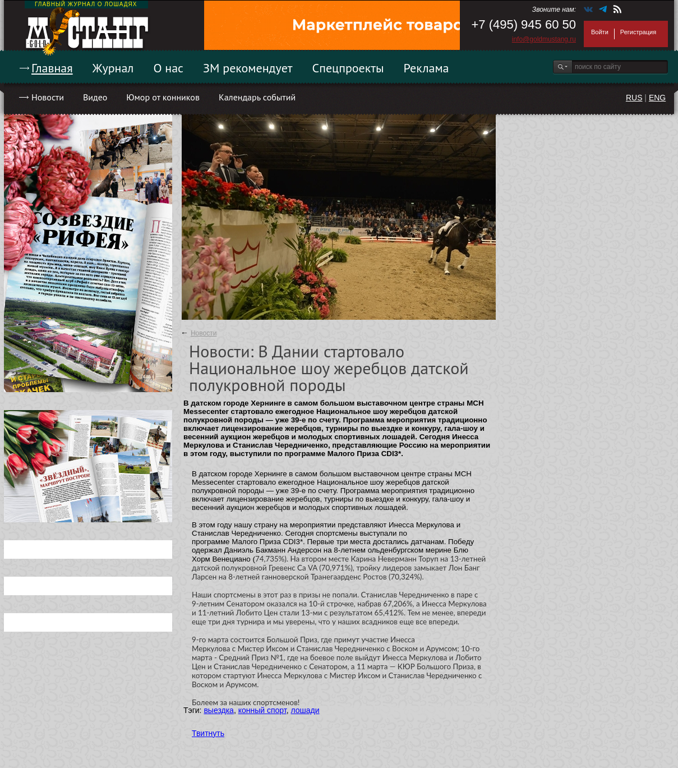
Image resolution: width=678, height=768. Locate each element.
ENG (657, 97)
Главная (52, 68)
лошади (304, 710)
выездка (218, 710)
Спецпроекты (348, 68)
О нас (168, 68)
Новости (47, 97)
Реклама (426, 68)
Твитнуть (208, 733)
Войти (599, 32)
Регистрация (638, 32)
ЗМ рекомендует (248, 68)
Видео (95, 97)
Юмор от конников (163, 97)
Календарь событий (257, 97)
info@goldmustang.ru (544, 39)
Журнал (113, 68)
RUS (634, 97)
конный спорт (262, 710)
